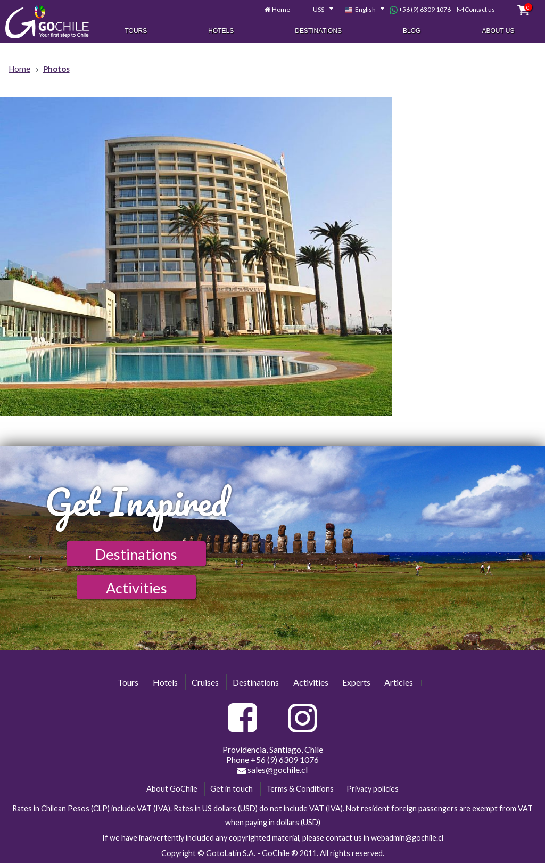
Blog (411, 31)
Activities (136, 588)
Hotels (221, 31)
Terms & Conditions (300, 788)
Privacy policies (372, 788)
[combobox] (317, 9)
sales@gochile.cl (272, 769)
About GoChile (171, 788)
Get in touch (231, 788)
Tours (136, 31)
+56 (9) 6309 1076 (420, 9)
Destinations (318, 31)
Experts (356, 682)
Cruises (205, 682)
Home (281, 9)
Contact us (480, 9)
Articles (398, 682)
